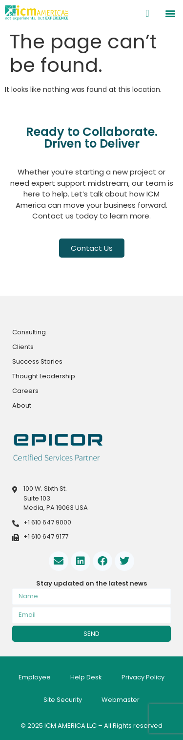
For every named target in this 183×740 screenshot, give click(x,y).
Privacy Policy (143, 677)
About (21, 405)
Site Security (62, 699)
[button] (170, 13)
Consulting (29, 332)
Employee (35, 677)
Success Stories (37, 361)
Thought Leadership (43, 376)
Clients (23, 346)
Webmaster (121, 699)
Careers (25, 390)
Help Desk (86, 677)
